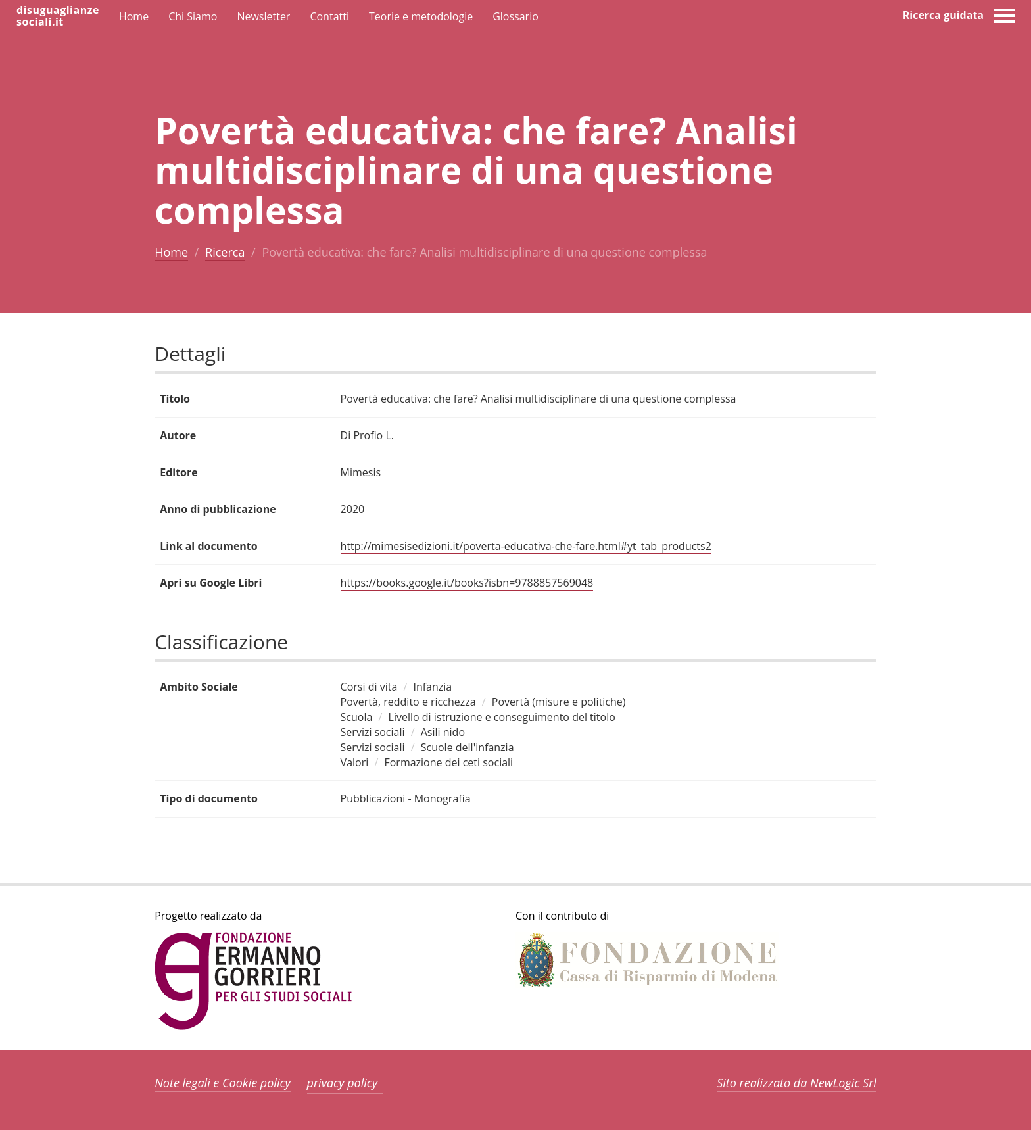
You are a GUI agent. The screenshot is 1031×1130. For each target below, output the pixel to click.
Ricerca (225, 252)
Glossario (515, 16)
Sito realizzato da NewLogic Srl (796, 1083)
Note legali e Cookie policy (223, 1083)
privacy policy (342, 1083)
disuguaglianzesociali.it (57, 16)
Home (171, 252)
